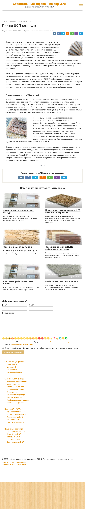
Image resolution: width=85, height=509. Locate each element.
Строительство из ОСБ (16, 412)
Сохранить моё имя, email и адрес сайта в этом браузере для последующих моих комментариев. (41, 348)
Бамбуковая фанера (15, 398)
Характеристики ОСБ (15, 423)
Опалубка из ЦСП (14, 434)
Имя (4, 305)
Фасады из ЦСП (13, 437)
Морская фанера (13, 384)
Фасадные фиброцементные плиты (18, 282)
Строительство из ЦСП (16, 432)
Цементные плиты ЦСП (14, 429)
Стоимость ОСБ (13, 420)
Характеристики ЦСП (15, 442)
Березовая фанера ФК (16, 373)
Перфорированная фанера (18, 400)
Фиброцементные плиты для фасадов (18, 211)
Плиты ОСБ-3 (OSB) (12, 409)
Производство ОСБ (15, 417)
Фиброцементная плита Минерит (62, 281)
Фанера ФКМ (12, 370)
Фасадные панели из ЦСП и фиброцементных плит (59, 248)
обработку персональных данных (61, 342)
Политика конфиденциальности (14, 463)
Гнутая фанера (12, 392)
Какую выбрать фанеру (14, 379)
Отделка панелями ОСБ (16, 415)
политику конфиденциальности (21, 344)
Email (31, 305)
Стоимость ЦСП (13, 440)
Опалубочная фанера (15, 387)
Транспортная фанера (15, 390)
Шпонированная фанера (17, 382)
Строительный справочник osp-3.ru (39, 4)
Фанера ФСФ (12, 365)
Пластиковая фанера (15, 403)
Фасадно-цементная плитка (17, 247)
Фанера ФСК (12, 367)
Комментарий (8, 313)
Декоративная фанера (16, 395)
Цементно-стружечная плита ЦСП (43, 31)
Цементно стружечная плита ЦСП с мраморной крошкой (62, 211)
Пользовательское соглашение (14, 465)
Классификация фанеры (14, 362)
